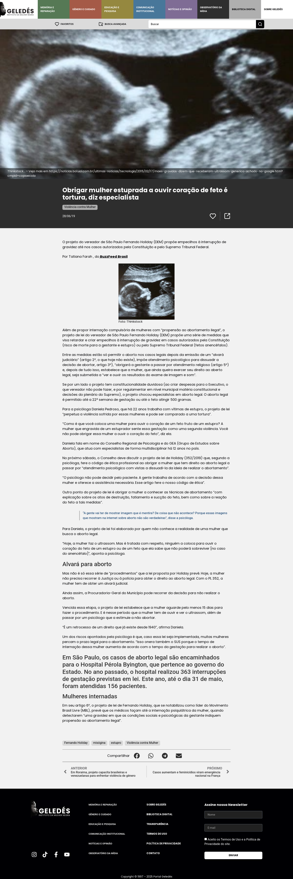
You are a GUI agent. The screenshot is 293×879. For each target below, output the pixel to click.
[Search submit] (260, 24)
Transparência (157, 824)
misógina (99, 742)
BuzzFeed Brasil (113, 256)
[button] (137, 755)
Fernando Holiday (76, 742)
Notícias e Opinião (180, 9)
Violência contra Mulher (80, 207)
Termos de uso (156, 833)
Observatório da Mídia (211, 9)
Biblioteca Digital (243, 9)
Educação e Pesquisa (111, 9)
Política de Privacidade (163, 843)
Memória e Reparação (48, 9)
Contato (153, 853)
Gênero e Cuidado (83, 9)
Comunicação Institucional (145, 9)
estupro (116, 742)
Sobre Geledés (273, 9)
